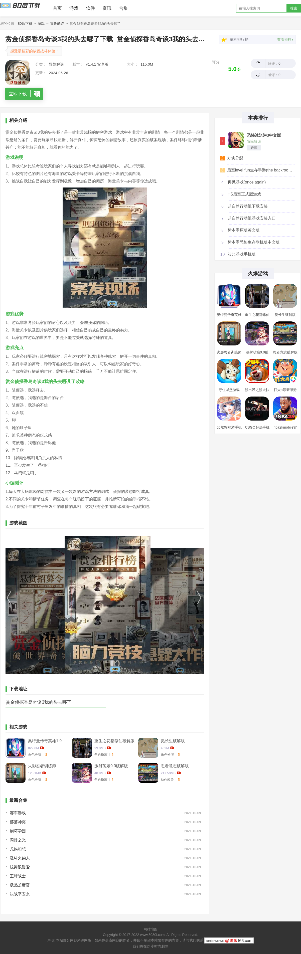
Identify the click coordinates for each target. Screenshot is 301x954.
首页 (57, 8)
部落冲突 (18, 822)
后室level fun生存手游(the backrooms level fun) (261, 170)
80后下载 (25, 24)
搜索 (293, 8)
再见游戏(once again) (247, 182)
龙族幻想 (18, 849)
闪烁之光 (18, 840)
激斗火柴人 (20, 858)
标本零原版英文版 (244, 230)
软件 (90, 8)
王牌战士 (18, 876)
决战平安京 (20, 894)
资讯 (106, 8)
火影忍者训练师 (42, 766)
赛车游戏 (18, 813)
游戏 (73, 8)
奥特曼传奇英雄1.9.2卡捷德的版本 (48, 741)
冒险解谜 (57, 24)
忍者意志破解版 (175, 766)
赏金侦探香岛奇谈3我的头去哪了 (38, 702)
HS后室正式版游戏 (244, 194)
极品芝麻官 (20, 885)
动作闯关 (167, 780)
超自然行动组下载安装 (248, 206)
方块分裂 (235, 158)
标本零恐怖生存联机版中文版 (254, 242)
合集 (123, 8)
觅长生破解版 (173, 741)
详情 (254, 147)
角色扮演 (34, 754)
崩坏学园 (18, 831)
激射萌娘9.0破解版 (111, 766)
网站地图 (150, 929)
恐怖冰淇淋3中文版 (264, 135)
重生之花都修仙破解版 (114, 741)
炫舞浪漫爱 (20, 867)
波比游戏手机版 (242, 254)
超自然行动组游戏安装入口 (252, 218)
